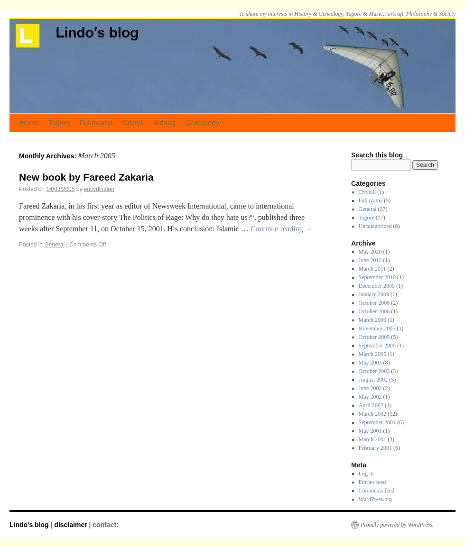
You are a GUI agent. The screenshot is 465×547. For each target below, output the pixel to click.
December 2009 (377, 286)
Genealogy (202, 123)
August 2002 (373, 379)
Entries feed (372, 482)
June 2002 (370, 388)
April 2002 (371, 405)
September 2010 (377, 277)
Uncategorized (375, 226)
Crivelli (133, 123)
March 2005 (372, 354)
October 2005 (374, 337)
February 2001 (375, 448)
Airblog (164, 123)
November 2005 (377, 328)
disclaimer (70, 525)
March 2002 (372, 413)
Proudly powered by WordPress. (397, 524)
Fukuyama (96, 123)
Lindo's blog (30, 525)
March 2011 (372, 268)
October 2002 (374, 371)
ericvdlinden (99, 189)
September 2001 (377, 422)
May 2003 (370, 362)
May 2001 (370, 431)
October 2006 (374, 311)
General (54, 244)
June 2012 (370, 260)
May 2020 (370, 251)
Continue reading (282, 229)
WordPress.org (375, 499)
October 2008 (374, 303)
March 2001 (372, 439)
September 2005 (377, 345)
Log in (366, 473)
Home (29, 123)
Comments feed (377, 490)
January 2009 (374, 294)
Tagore (59, 123)
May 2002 (370, 396)
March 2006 (372, 320)
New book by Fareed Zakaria (86, 177)
